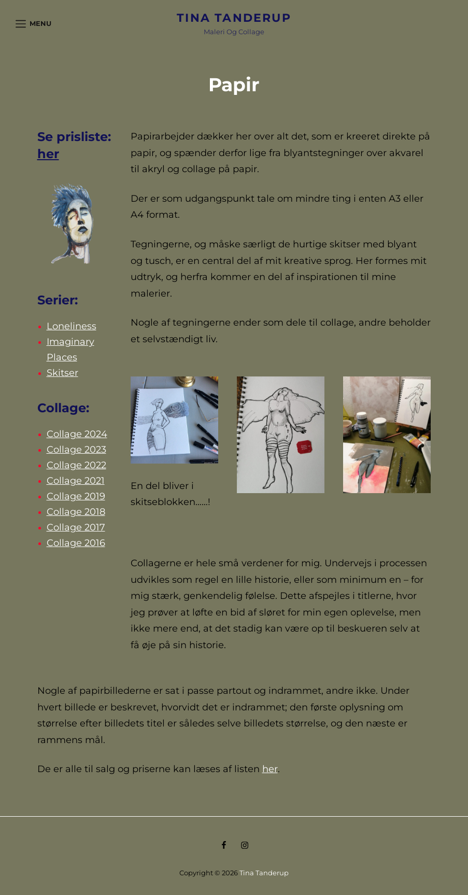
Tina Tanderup (234, 18)
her (48, 153)
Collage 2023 (76, 449)
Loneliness (71, 326)
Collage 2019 (76, 496)
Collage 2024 (77, 434)
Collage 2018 (76, 512)
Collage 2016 (76, 543)
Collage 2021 (76, 480)
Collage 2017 (76, 527)
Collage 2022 (76, 465)
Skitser (62, 373)
